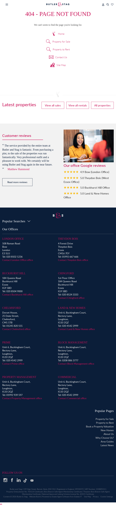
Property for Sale (58, 42)
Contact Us (58, 58)
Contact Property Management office (22, 398)
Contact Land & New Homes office (76, 329)
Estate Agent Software (60, 496)
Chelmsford (11, 307)
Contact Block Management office (76, 363)
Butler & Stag (22, 496)
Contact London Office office (17, 260)
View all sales (53, 105)
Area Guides (107, 441)
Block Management (73, 342)
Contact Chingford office (71, 298)
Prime (6, 342)
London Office (13, 238)
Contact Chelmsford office (16, 329)
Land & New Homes (71, 307)
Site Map (58, 65)
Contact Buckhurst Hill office (17, 294)
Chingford (66, 273)
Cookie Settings (106, 496)
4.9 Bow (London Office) (94, 172)
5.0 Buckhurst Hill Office (95, 187)
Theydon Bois (68, 238)
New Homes (107, 430)
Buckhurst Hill (14, 273)
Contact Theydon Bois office (73, 260)
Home (58, 34)
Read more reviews (17, 182)
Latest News (107, 445)
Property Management (19, 377)
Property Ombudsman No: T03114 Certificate (24, 491)
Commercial (67, 377)
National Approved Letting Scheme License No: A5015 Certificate (68, 494)
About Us (109, 434)
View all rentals (77, 105)
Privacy (96, 496)
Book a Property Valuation (100, 426)
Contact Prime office (13, 363)
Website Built (34, 496)
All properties (102, 105)
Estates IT (78, 496)
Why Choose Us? (104, 437)
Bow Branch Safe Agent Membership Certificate (63, 491)
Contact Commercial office (72, 398)
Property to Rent (58, 50)
